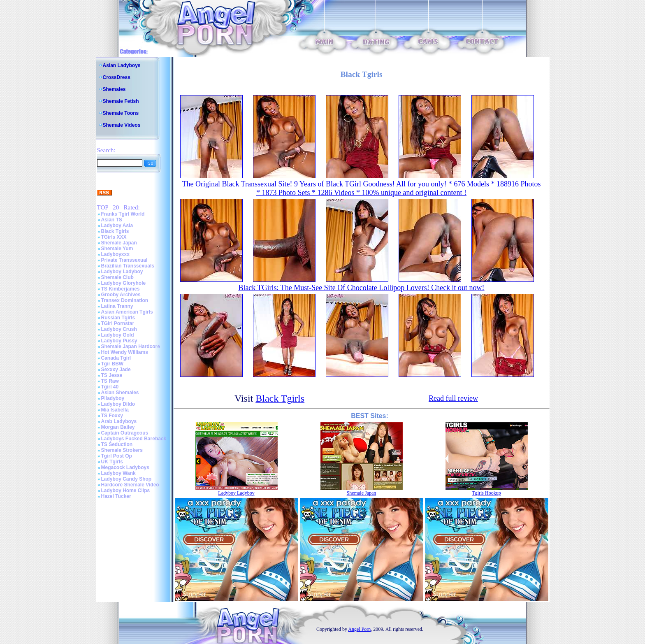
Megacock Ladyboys (125, 467)
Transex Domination (124, 300)
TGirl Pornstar (118, 323)
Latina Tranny (117, 306)
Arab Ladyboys (119, 421)
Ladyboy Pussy (119, 341)
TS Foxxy (112, 415)
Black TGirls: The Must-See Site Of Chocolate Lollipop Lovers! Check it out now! (361, 288)
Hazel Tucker (116, 496)
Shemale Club (117, 277)
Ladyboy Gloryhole (123, 283)
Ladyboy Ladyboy (122, 271)
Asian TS (111, 220)
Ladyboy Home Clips (125, 490)
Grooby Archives (121, 295)
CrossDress (116, 77)
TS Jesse (112, 375)
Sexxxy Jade (116, 369)
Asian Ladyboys (122, 65)
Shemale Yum (117, 248)
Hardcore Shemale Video (130, 485)
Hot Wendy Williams (124, 352)
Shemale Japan (119, 243)
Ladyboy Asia (117, 225)
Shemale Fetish (121, 101)
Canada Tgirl (116, 358)
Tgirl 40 (110, 387)
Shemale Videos (122, 125)
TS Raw (110, 381)
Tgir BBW (112, 364)
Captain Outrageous (124, 433)
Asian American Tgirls (127, 312)
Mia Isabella (115, 410)
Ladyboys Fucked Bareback (134, 439)
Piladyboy (113, 398)
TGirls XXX (114, 237)
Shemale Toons (121, 113)
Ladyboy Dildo (118, 404)
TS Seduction (117, 444)
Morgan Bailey (118, 427)
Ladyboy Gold (117, 335)
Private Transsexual (124, 260)
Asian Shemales (120, 392)
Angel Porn (359, 629)
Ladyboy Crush (119, 329)
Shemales (114, 89)
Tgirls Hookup (486, 493)
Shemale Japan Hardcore (130, 346)
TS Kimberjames (120, 289)
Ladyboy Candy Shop (126, 479)
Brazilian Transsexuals (127, 266)
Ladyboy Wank (118, 473)
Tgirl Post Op (116, 456)
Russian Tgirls (118, 318)
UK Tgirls (112, 462)
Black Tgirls (115, 231)
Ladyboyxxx (115, 254)
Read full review (453, 398)
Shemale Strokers (122, 450)
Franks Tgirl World (123, 214)
